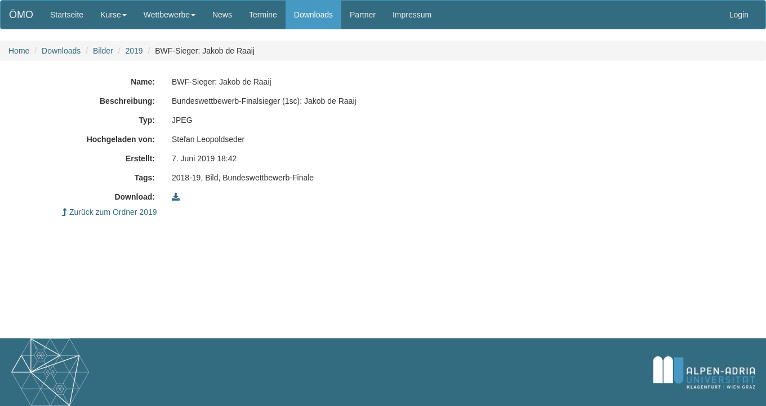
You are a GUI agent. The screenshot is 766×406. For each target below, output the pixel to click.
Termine (263, 14)
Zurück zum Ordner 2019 (109, 212)
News (222, 14)
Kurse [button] (113, 14)
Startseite (66, 14)
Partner (363, 14)
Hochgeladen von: (121, 139)
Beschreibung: (127, 100)
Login (739, 14)
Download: (134, 196)
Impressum (412, 14)
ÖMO (21, 14)
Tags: (145, 177)
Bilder (103, 50)
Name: (143, 81)
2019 (133, 50)
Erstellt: (140, 158)
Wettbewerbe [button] (169, 14)
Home (18, 50)
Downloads (313, 14)
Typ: (147, 120)
